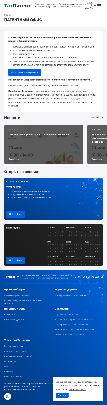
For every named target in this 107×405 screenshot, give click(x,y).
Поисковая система (13, 346)
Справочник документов (66, 315)
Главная (7, 15)
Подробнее (15, 214)
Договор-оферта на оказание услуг (72, 325)
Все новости (97, 118)
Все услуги (9, 315)
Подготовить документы (24, 72)
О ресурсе (9, 366)
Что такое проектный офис (17, 295)
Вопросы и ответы (13, 376)
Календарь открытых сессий (18, 356)
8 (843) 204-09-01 (84, 277)
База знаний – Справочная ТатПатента (73, 320)
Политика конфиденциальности (19, 389)
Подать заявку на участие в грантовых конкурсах (23, 301)
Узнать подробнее (77, 389)
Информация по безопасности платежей (74, 330)
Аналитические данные (15, 351)
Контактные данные (14, 320)
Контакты (9, 371)
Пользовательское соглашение (69, 335)
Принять (62, 395)
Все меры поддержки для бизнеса (71, 295)
